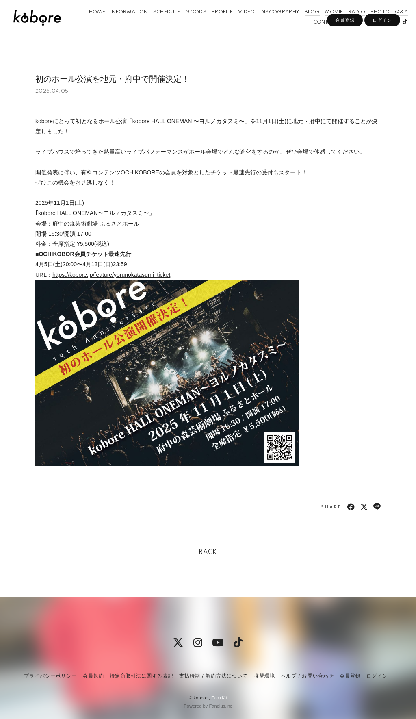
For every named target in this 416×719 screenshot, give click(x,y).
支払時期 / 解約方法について (213, 676)
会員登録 (345, 47)
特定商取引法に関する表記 (141, 676)
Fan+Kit (219, 697)
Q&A (393, 23)
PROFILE (214, 23)
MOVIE (325, 23)
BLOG (304, 23)
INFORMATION (121, 23)
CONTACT (317, 34)
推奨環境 (264, 676)
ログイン (382, 47)
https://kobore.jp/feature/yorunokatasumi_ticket (111, 275)
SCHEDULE (158, 23)
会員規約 (93, 676)
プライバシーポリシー (50, 676)
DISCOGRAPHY (272, 23)
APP (340, 34)
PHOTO (372, 23)
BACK (208, 552)
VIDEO (238, 23)
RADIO (348, 23)
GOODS (187, 23)
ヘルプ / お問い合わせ (307, 676)
